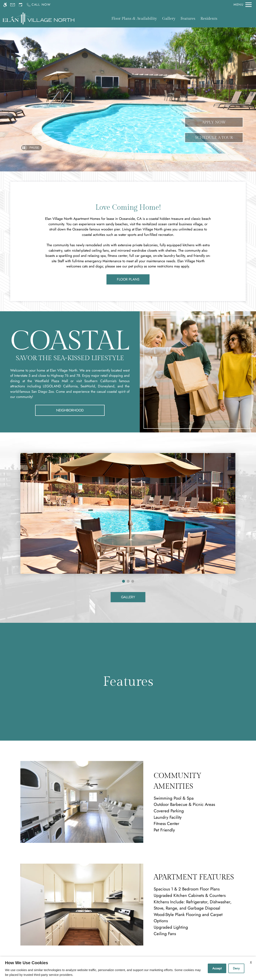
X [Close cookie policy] (251, 962)
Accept (217, 968)
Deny (236, 968)
